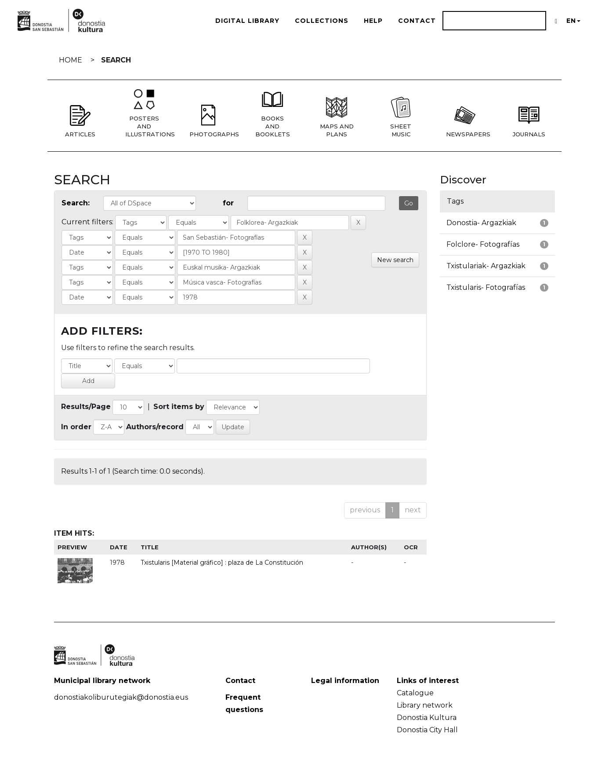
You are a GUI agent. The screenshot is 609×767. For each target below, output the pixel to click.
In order (76, 427)
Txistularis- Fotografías (485, 287)
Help (373, 21)
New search (395, 260)
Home (70, 60)
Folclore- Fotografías (482, 244)
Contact (417, 21)
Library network (425, 705)
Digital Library (247, 21)
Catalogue (415, 693)
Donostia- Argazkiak (481, 223)
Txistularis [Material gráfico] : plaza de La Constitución (222, 562)
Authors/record (155, 427)
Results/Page (86, 406)
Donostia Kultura (427, 717)
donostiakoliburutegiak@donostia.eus (121, 697)
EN (573, 21)
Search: (76, 203)
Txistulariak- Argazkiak (486, 266)
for (228, 203)
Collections (321, 21)
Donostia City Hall (427, 730)
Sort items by (178, 406)
